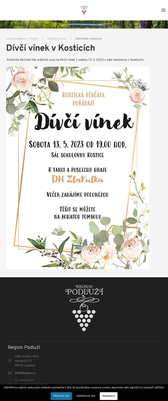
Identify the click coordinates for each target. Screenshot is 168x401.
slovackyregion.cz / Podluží (22, 39)
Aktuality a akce (56, 39)
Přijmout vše (61, 396)
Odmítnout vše (85, 396)
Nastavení (108, 396)
